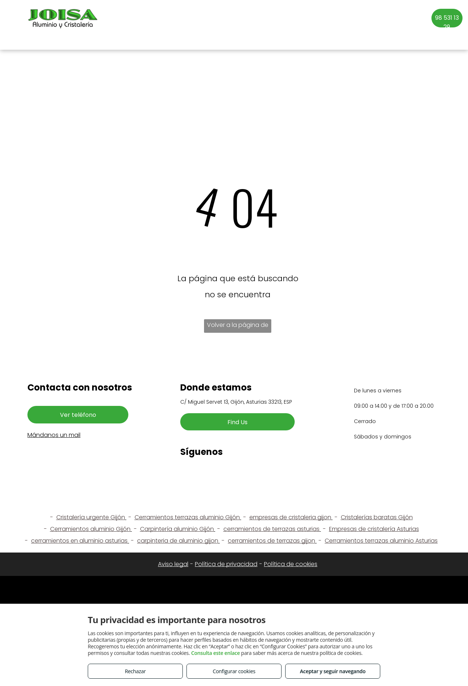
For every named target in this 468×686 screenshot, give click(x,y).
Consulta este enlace (215, 652)
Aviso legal (173, 564)
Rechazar (135, 671)
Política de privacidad (226, 564)
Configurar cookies (234, 671)
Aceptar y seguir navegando (332, 671)
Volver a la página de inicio (237, 327)
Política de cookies (290, 564)
